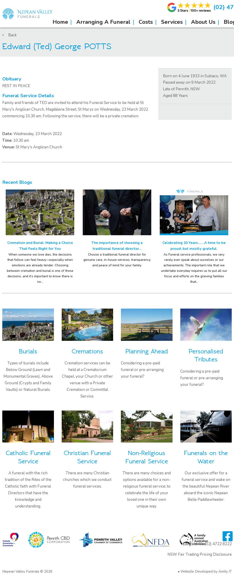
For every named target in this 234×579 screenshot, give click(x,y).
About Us (203, 22)
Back (9, 35)
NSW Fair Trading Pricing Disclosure (200, 554)
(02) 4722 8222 (218, 544)
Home (60, 22)
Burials (28, 351)
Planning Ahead (146, 351)
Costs (146, 22)
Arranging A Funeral (103, 22)
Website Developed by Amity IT (206, 571)
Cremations (87, 351)
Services (172, 22)
